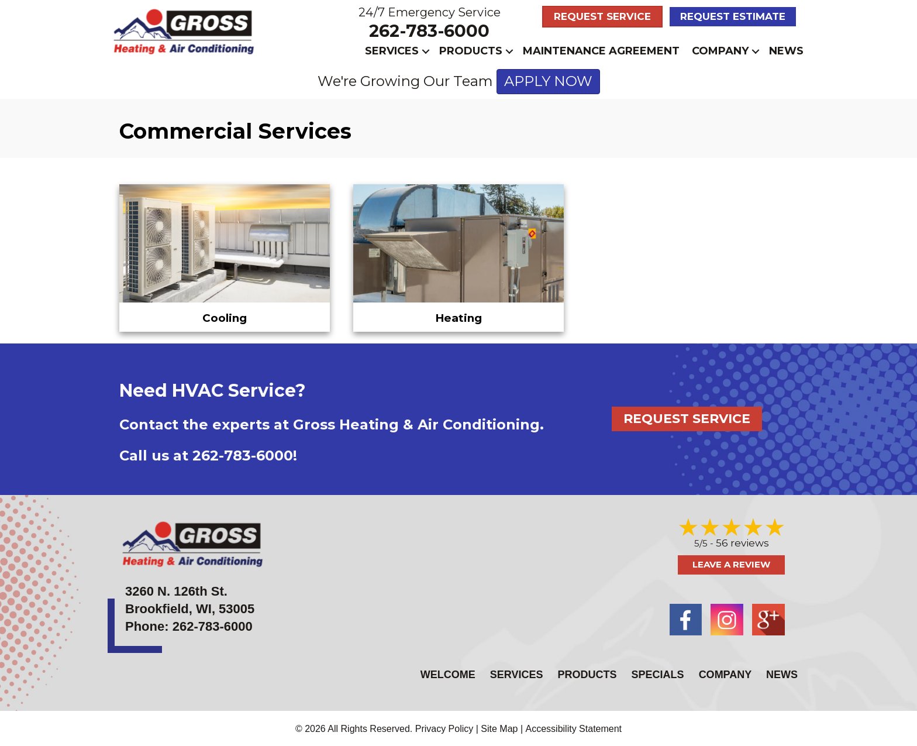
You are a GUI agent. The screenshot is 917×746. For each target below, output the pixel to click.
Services (392, 50)
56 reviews (742, 542)
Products (470, 50)
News (786, 50)
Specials (658, 673)
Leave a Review (731, 563)
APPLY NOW (548, 81)
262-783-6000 (429, 30)
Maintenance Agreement (601, 50)
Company (720, 50)
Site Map (499, 727)
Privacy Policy (444, 727)
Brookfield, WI (168, 607)
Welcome (447, 673)
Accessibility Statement (574, 727)
